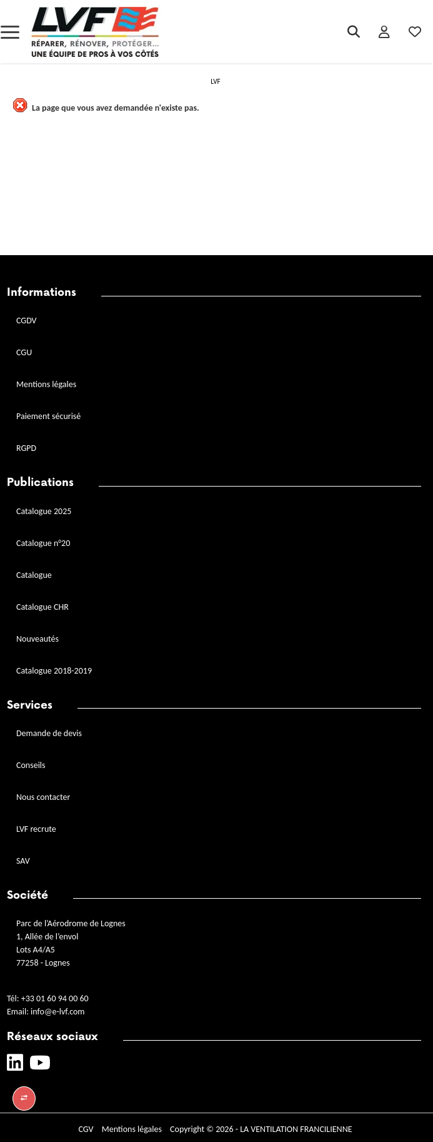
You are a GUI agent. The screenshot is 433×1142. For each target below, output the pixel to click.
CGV (85, 1129)
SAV (23, 861)
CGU (24, 352)
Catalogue (34, 575)
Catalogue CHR (42, 607)
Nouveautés (37, 639)
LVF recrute (37, 829)
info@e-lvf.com (57, 1011)
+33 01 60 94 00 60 (55, 998)
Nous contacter (43, 797)
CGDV (26, 320)
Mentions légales (46, 384)
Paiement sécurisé (48, 416)
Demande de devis (49, 733)
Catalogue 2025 (43, 511)
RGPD (26, 448)
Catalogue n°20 (43, 543)
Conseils (31, 765)
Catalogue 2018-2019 (54, 670)
